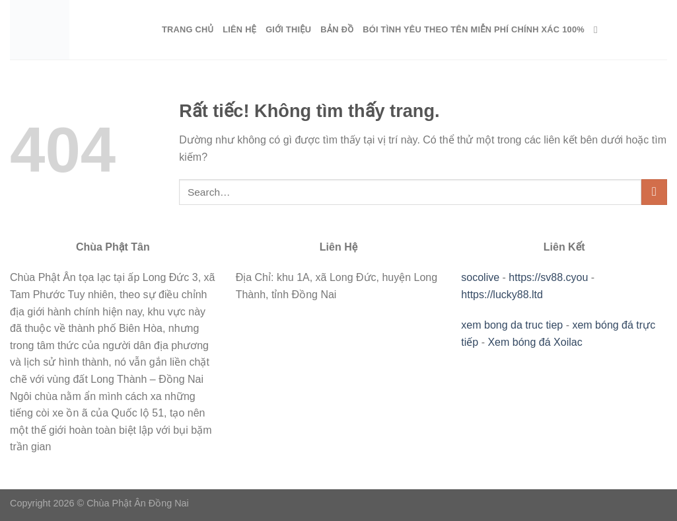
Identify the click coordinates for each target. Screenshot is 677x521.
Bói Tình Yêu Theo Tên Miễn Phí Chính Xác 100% (474, 29)
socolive (480, 277)
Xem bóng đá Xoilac (534, 342)
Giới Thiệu (288, 29)
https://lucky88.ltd (502, 294)
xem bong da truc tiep (512, 325)
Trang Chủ (187, 29)
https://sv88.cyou (548, 277)
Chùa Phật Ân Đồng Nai (138, 503)
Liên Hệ (239, 29)
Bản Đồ (336, 29)
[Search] (599, 29)
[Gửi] (654, 192)
